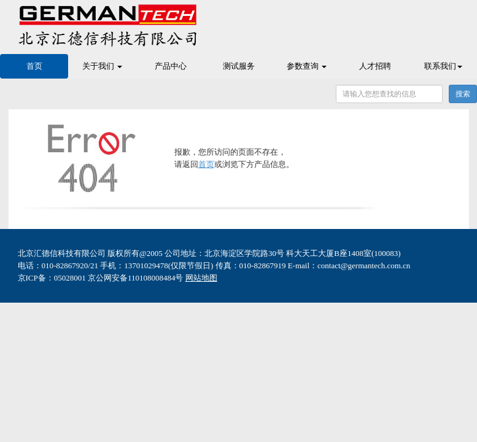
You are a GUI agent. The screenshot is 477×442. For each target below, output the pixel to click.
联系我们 (443, 66)
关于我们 (102, 66)
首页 (34, 66)
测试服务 (239, 66)
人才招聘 (375, 66)
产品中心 (171, 66)
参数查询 (307, 66)
